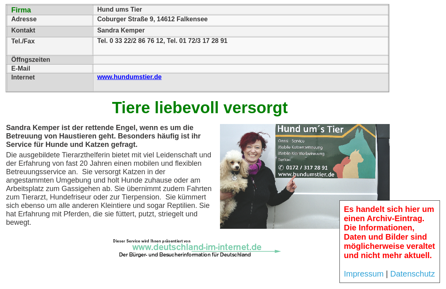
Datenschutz (412, 273)
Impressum (364, 273)
